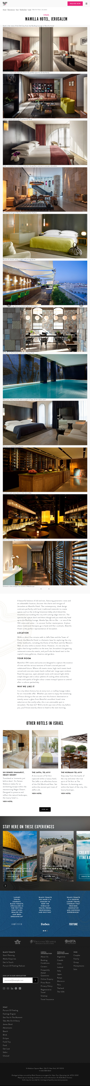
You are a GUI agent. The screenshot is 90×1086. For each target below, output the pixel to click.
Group (76, 962)
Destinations (11, 10)
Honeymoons (79, 965)
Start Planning (9, 955)
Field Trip (7, 1041)
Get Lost (6, 1048)
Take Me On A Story (11, 1020)
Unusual (6, 1055)
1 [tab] (43, 930)
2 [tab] (45, 930)
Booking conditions (45, 961)
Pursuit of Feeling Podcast (14, 965)
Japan (59, 974)
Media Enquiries (9, 958)
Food (5, 1045)
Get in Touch (8, 962)
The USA (60, 991)
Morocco (61, 981)
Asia (17, 10)
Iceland (60, 967)
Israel (29, 10)
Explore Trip (13, 877)
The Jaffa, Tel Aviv (41, 772)
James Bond (8, 1024)
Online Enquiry (47, 979)
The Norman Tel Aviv (71, 772)
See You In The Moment (12, 1017)
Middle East (23, 10)
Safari (5, 1052)
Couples (77, 955)
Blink (5, 1034)
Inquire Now (75, 4)
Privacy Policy (46, 986)
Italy (59, 970)
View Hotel (8, 801)
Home (4, 10)
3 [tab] (47, 930)
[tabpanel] (14, 768)
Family (76, 958)
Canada (60, 960)
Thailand (60, 988)
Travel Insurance (47, 999)
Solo (75, 969)
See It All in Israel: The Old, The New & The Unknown (54, 868)
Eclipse (6, 1038)
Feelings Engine (9, 1013)
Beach (5, 1031)
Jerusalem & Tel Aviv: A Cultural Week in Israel (18, 869)
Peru (59, 984)
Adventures (7, 1027)
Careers (44, 966)
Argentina (61, 956)
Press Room (45, 982)
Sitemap (44, 996)
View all (45, 809)
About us (44, 956)
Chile (59, 963)
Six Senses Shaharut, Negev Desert (13, 773)
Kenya (59, 977)
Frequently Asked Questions (45, 973)
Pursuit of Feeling (10, 1010)
